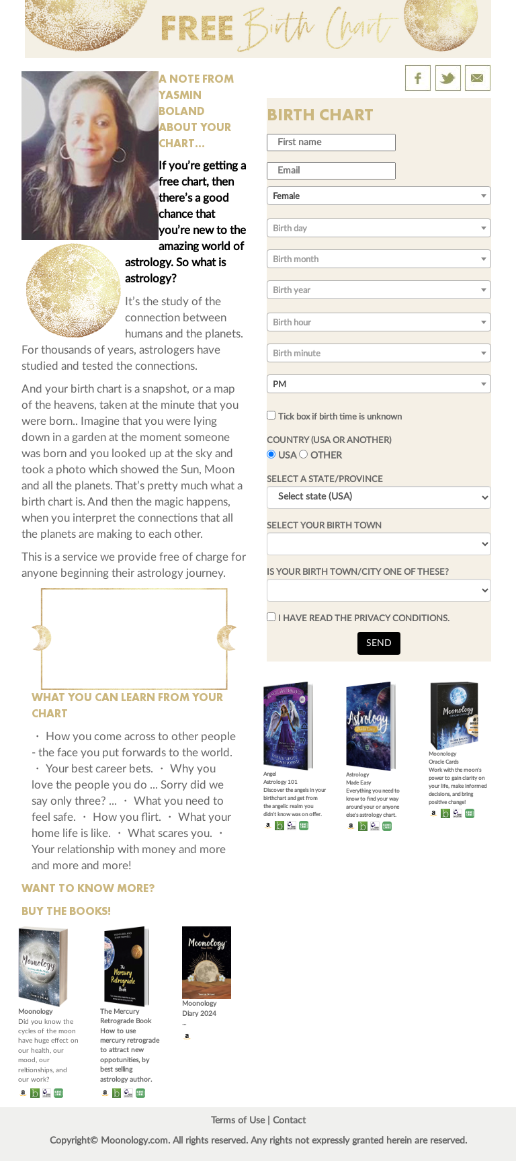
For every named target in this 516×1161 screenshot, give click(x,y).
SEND (379, 643)
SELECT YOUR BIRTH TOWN (324, 526)
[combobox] (379, 195)
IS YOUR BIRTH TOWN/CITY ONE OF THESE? (358, 572)
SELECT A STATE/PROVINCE (325, 479)
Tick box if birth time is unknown (340, 417)
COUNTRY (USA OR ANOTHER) (329, 440)
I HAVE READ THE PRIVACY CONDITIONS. (363, 618)
